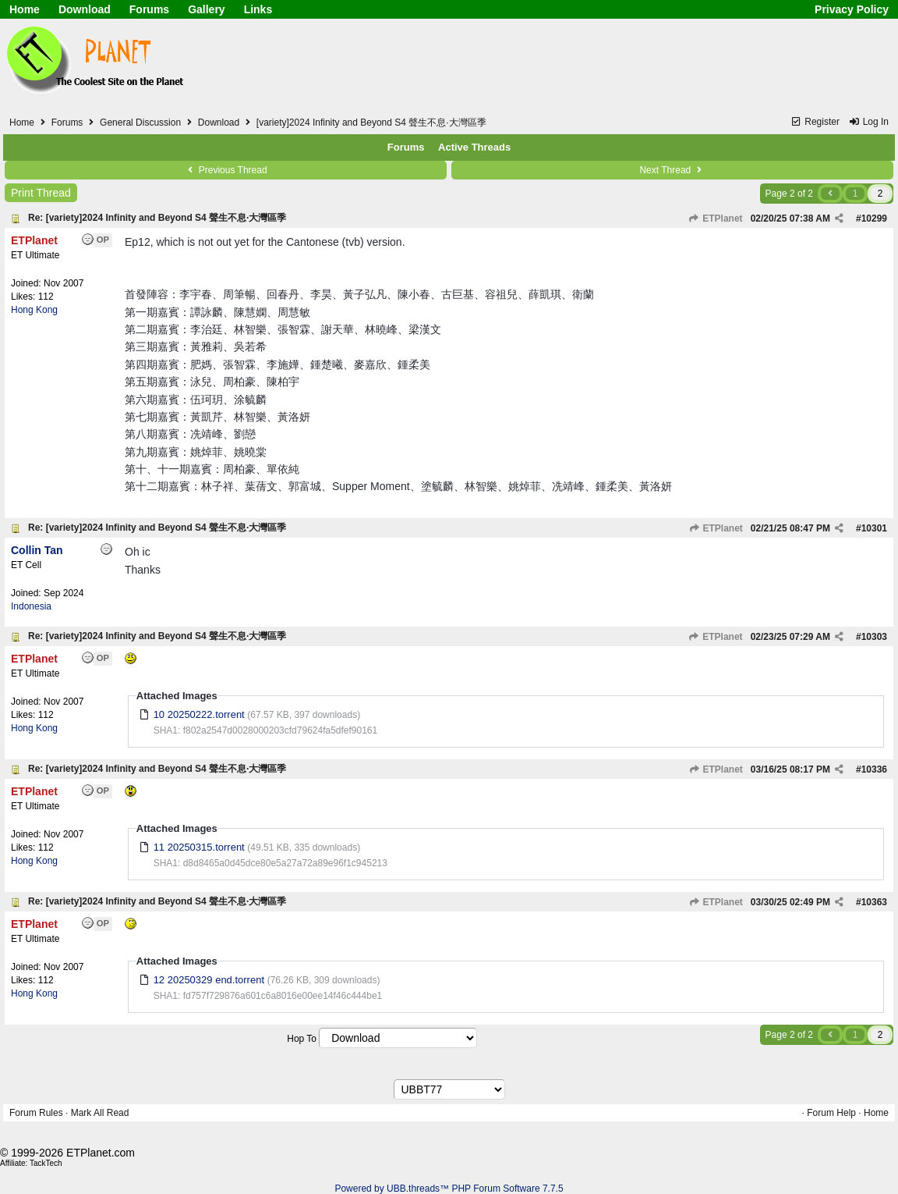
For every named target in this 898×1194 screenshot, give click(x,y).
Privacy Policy (852, 9)
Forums (149, 9)
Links (258, 9)
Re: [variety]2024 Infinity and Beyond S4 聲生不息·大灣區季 (157, 217)
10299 (874, 218)
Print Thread (41, 193)
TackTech (46, 1163)
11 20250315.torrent (199, 847)
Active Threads (474, 147)
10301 (874, 528)
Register (815, 121)
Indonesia (31, 606)
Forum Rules (36, 1112)
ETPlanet (715, 218)
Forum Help (831, 1112)
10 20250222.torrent (199, 714)
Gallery (206, 9)
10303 (874, 636)
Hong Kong (34, 309)
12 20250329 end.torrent (209, 980)
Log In (868, 121)
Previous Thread (225, 170)
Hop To (301, 1038)
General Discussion (140, 122)
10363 (874, 902)
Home (24, 9)
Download (84, 9)
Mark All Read (100, 1112)
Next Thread (672, 170)
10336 (874, 769)
